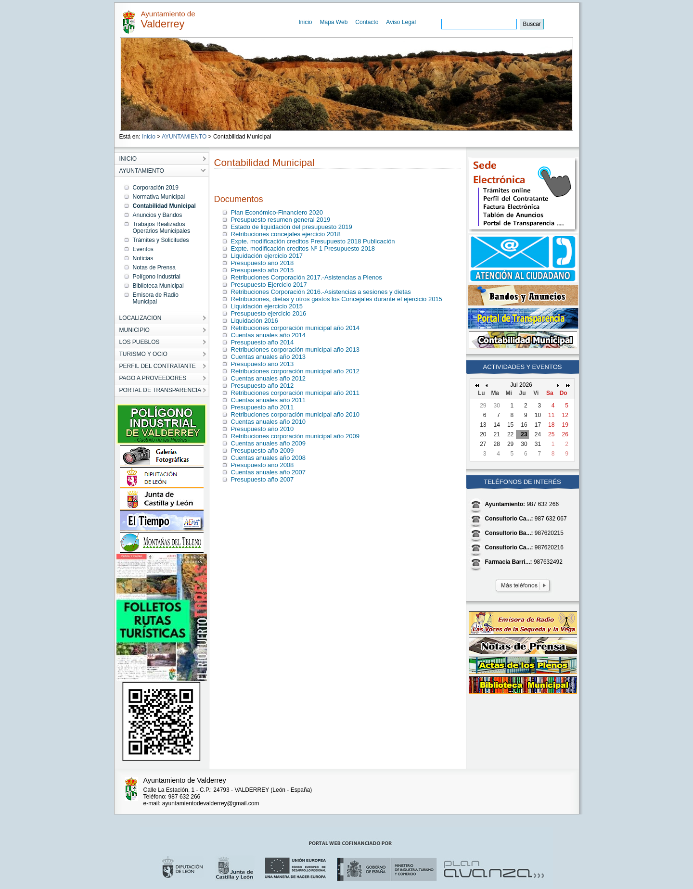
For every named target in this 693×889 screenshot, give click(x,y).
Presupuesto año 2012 (262, 385)
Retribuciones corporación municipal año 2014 (295, 327)
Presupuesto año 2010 (262, 428)
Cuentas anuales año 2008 (268, 457)
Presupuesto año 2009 (262, 450)
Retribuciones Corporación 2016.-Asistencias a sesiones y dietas (321, 291)
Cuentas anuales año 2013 (268, 356)
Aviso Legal (401, 22)
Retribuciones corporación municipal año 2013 (295, 349)
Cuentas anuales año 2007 (268, 472)
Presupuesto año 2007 (262, 479)
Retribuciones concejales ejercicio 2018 (286, 234)
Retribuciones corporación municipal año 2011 (295, 392)
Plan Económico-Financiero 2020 (277, 212)
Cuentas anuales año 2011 (268, 400)
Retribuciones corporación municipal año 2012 (295, 371)
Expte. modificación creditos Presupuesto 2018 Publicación (313, 241)
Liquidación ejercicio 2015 (267, 306)
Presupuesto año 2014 (262, 342)
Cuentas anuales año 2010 (268, 421)
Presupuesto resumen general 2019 (281, 219)
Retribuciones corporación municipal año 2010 (295, 414)
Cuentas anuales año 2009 (268, 443)
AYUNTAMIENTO (184, 136)
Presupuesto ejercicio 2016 (269, 313)
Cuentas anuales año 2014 (268, 335)
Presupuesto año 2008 (262, 465)
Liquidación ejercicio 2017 (267, 255)
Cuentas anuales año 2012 (268, 378)
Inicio (305, 22)
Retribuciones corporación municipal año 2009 (295, 436)
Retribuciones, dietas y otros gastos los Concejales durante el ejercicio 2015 (336, 299)
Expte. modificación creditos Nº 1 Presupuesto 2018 (303, 248)
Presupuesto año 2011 (262, 407)
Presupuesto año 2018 (262, 263)
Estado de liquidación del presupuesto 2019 (291, 226)
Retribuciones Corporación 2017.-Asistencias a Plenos (306, 277)
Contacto (366, 22)
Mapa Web (334, 22)
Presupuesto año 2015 (262, 270)
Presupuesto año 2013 (262, 364)
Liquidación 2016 (254, 320)
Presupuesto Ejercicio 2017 (269, 284)
